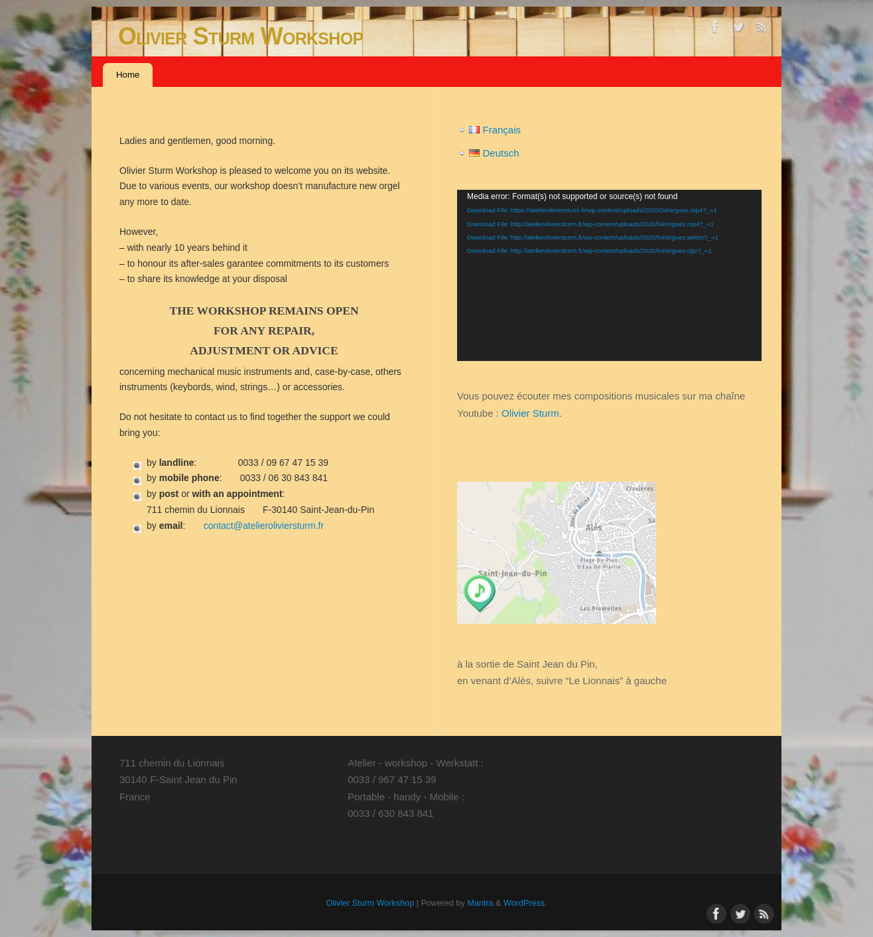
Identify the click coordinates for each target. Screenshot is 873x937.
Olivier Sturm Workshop (240, 36)
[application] (609, 275)
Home (127, 75)
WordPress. (525, 903)
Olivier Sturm (530, 413)
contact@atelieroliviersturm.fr (264, 525)
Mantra (480, 903)
